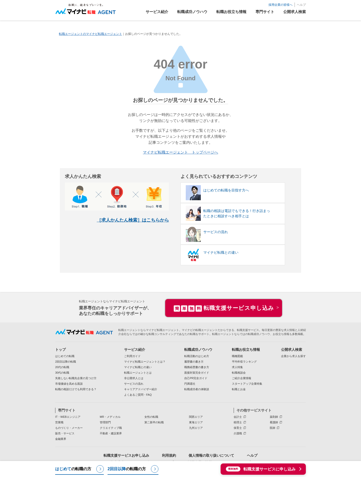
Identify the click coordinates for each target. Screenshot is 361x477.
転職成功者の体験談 (196, 388)
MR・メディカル (110, 416)
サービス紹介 (134, 349)
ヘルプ (301, 5)
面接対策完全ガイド (196, 372)
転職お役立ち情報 (246, 349)
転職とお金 (239, 388)
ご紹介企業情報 (241, 377)
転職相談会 (239, 372)
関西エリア (196, 416)
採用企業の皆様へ (280, 5)
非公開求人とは (133, 377)
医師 (272, 427)
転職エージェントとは (138, 372)
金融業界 (60, 438)
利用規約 (169, 455)
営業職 (59, 422)
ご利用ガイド (132, 355)
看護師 (274, 422)
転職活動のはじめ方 (196, 355)
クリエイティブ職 (111, 427)
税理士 (238, 422)
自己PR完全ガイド (195, 377)
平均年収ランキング (244, 361)
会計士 (238, 416)
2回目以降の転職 (65, 361)
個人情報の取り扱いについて (211, 455)
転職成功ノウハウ (198, 349)
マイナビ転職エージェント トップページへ (180, 152)
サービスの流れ (133, 383)
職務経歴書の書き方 (196, 366)
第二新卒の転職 (154, 422)
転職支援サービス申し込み (224, 308)
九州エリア (196, 427)
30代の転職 (62, 372)
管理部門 (105, 422)
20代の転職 (62, 366)
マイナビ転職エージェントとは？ (144, 361)
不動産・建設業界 (111, 433)
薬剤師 (274, 416)
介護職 (238, 433)
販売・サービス (64, 433)
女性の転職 (151, 416)
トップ (60, 349)
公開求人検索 (291, 349)
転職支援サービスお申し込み (126, 455)
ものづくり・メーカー (69, 427)
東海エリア (196, 422)
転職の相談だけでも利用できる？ (76, 388)
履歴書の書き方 (194, 361)
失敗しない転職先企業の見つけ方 (76, 377)
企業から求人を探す (293, 355)
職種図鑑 (237, 355)
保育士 (238, 427)
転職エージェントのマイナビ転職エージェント (90, 34)
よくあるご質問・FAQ (138, 394)
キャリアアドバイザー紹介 (140, 388)
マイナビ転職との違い (138, 366)
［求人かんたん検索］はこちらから (133, 219)
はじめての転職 (64, 355)
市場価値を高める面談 (69, 383)
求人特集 (237, 366)
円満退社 (189, 383)
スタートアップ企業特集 (247, 383)
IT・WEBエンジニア (67, 416)
